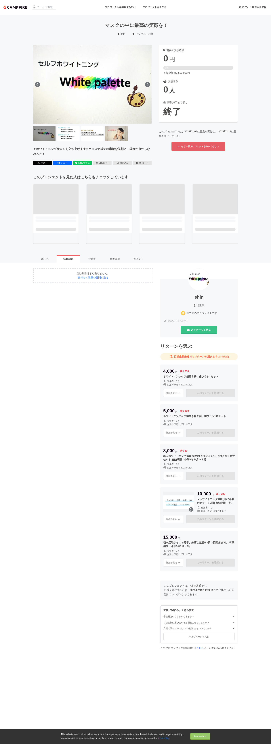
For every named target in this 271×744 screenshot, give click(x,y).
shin (121, 33)
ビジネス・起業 (143, 33)
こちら (200, 648)
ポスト (42, 163)
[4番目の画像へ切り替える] (116, 133)
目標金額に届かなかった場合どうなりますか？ (199, 622)
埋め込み (122, 163)
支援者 (92, 258)
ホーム (45, 258)
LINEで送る (82, 163)
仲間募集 (115, 258)
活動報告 (68, 259)
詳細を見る (173, 393)
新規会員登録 (259, 7)
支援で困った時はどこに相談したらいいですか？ (199, 628)
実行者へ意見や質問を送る (93, 277)
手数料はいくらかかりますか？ (199, 616)
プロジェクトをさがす (154, 7)
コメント (138, 258)
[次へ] (147, 84)
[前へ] (37, 84)
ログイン (243, 7)
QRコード (142, 163)
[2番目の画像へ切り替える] (68, 133)
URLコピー (102, 163)
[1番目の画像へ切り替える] (44, 133)
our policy (164, 738)
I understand (200, 736)
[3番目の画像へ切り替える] (92, 133)
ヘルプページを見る (199, 636)
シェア (62, 163)
